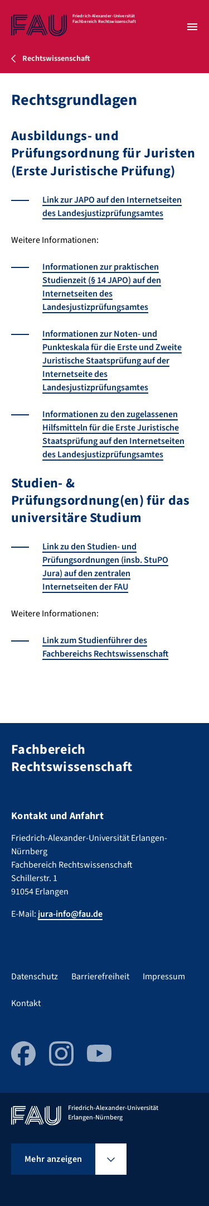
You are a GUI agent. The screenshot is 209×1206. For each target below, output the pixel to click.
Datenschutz (34, 976)
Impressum (164, 976)
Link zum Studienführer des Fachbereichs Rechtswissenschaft (105, 647)
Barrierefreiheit (100, 976)
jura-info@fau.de (70, 914)
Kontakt (26, 1003)
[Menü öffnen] (192, 27)
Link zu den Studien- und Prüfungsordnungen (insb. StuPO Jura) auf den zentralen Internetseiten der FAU (105, 566)
